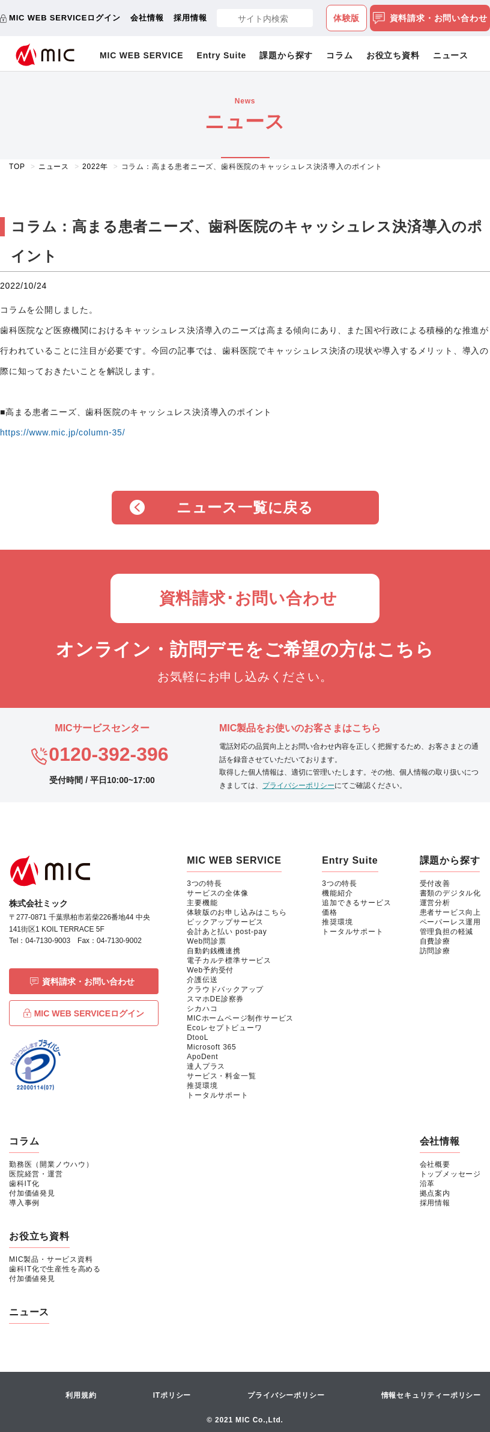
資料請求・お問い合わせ (430, 18)
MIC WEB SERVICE (141, 55)
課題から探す (286, 55)
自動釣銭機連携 (214, 951)
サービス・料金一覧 (221, 1076)
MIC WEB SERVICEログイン (64, 17)
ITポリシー (172, 1395)
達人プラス (206, 1066)
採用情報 (190, 17)
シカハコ (202, 1008)
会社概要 (435, 1164)
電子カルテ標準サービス (229, 960)
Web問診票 (206, 941)
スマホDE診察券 (215, 999)
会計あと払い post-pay (227, 931)
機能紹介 (337, 893)
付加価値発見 (32, 1193)
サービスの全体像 (217, 893)
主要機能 (202, 903)
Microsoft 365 (211, 1047)
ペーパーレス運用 (450, 922)
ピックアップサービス (225, 922)
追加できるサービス (356, 903)
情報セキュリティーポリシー (431, 1395)
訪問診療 (435, 951)
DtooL (197, 1037)
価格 (329, 912)
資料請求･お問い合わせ (248, 598)
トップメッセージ (450, 1174)
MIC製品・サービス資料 (51, 1259)
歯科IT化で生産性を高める (55, 1269)
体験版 (346, 18)
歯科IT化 (24, 1183)
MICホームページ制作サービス (240, 1018)
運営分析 (435, 903)
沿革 (427, 1183)
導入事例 (24, 1203)
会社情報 (146, 17)
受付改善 (435, 883)
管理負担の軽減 (447, 931)
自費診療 (435, 941)
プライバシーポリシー (298, 785)
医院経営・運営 (36, 1174)
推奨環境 (202, 1085)
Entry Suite (222, 55)
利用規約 (80, 1395)
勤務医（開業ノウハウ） (51, 1164)
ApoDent (202, 1056)
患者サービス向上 (450, 912)
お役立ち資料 (393, 55)
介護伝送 (202, 980)
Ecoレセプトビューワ (224, 1028)
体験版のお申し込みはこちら (236, 912)
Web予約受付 (210, 970)
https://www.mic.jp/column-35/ (62, 432)
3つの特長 (204, 883)
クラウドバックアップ (225, 989)
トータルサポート (217, 1095)
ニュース (450, 55)
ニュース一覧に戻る (245, 507)
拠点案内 (435, 1193)
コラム (339, 55)
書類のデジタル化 (450, 893)
